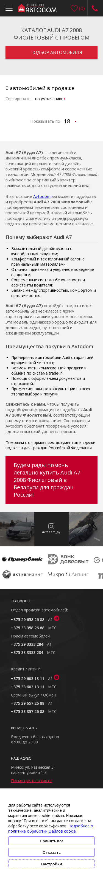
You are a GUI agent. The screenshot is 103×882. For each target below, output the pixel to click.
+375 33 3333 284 (27, 652)
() (82, 8)
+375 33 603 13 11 (27, 686)
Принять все (51, 840)
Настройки (51, 863)
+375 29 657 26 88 (27, 703)
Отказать (52, 852)
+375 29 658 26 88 (27, 619)
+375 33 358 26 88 (27, 627)
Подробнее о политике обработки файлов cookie (50, 828)
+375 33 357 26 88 (27, 711)
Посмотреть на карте (31, 780)
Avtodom (42, 196)
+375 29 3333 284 (27, 644)
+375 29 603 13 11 (27, 678)
